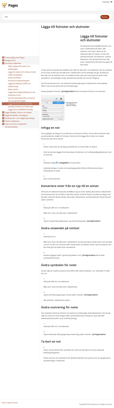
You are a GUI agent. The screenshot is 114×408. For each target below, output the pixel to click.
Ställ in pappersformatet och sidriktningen (19, 67)
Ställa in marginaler (15, 75)
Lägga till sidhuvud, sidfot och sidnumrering (19, 84)
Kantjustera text (14, 95)
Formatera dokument (13, 63)
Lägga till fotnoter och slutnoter (20, 104)
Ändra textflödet (14, 78)
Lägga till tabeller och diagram (16, 115)
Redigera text (10, 60)
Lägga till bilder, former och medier (18, 112)
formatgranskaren (68, 91)
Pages (13, 5)
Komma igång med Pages (15, 57)
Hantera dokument (12, 121)
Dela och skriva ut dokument (15, 124)
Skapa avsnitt (13, 89)
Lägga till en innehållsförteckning (20, 109)
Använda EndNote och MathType (20, 106)
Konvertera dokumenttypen (18, 80)
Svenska (108, 2)
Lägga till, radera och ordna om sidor (22, 72)
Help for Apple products (10, 403)
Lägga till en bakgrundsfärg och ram (21, 92)
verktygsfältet (64, 163)
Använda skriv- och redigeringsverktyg (19, 118)
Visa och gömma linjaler (17, 101)
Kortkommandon (11, 127)
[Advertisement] (59, 49)
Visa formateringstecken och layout (21, 98)
